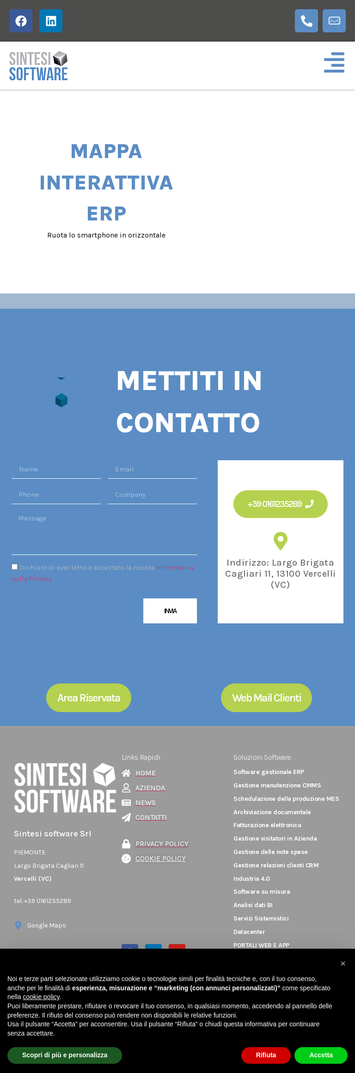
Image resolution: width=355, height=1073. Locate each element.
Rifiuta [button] (266, 1055)
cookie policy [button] (41, 996)
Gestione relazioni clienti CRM (275, 865)
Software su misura (261, 892)
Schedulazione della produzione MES (286, 799)
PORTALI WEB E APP (261, 945)
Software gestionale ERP (268, 772)
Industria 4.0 (251, 879)
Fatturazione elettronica (267, 825)
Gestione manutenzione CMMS (277, 785)
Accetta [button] (321, 1055)
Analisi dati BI (253, 905)
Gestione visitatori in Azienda (275, 838)
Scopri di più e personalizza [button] (64, 1055)
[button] (343, 963)
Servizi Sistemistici (260, 918)
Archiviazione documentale (272, 812)
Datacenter (249, 932)
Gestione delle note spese (270, 852)
